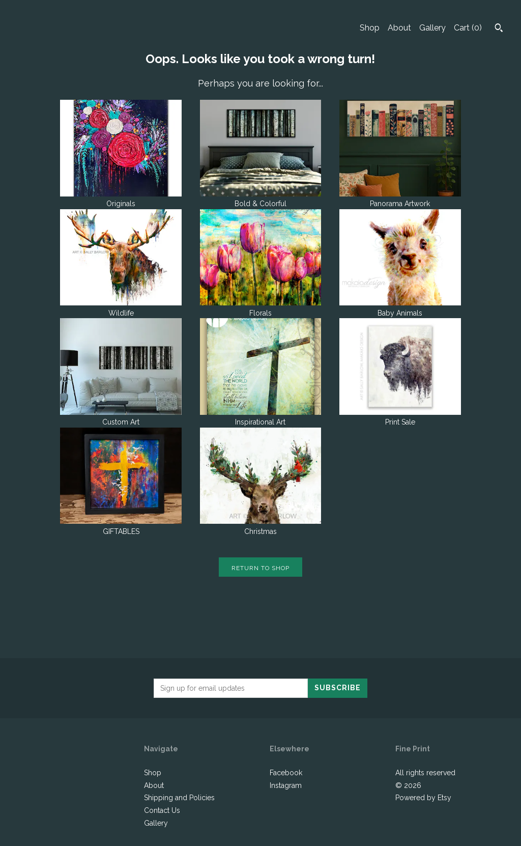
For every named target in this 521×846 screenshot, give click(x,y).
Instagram (286, 785)
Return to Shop (260, 568)
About (399, 28)
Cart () (468, 28)
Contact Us (162, 810)
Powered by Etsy (423, 798)
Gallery (432, 28)
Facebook (286, 773)
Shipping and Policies (179, 798)
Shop (370, 28)
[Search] (499, 29)
